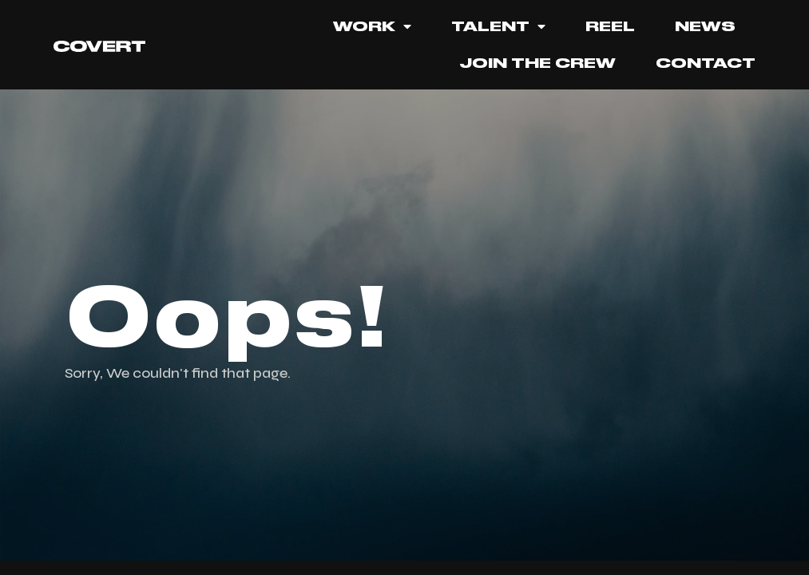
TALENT (498, 26)
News (705, 26)
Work (372, 26)
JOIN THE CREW (537, 63)
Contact (705, 63)
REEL (610, 26)
